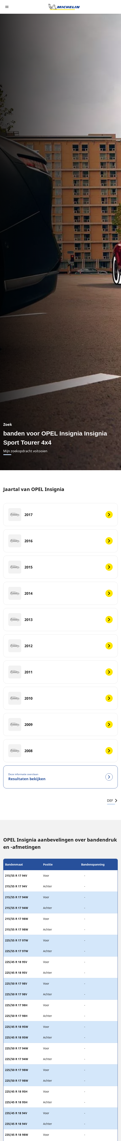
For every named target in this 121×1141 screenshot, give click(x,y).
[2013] (60, 619)
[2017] (60, 514)
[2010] (60, 698)
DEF (112, 800)
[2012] (60, 645)
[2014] (60, 593)
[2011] (60, 672)
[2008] (60, 750)
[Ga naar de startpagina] (64, 6)
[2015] (60, 567)
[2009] (60, 724)
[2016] (60, 540)
